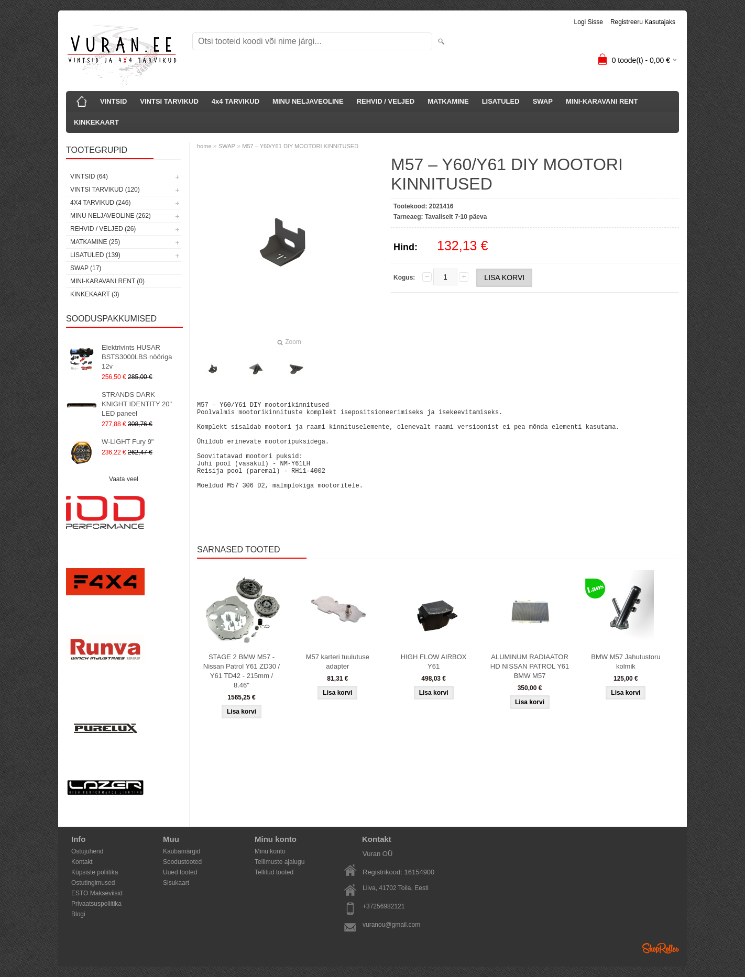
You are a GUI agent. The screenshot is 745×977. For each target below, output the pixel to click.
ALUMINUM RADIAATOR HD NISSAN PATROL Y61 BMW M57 (529, 685)
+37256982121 (383, 906)
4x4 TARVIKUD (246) (100, 202)
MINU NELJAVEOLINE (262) (110, 215)
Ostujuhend (87, 851)
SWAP (543, 101)
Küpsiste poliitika (94, 872)
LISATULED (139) (95, 255)
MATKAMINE (448, 101)
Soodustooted (182, 861)
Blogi (78, 914)
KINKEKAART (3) (94, 294)
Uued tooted (180, 872)
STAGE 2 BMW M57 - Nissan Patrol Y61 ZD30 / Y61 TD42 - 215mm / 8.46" (241, 690)
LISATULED (501, 101)
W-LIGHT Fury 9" (128, 442)
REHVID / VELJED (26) (103, 228)
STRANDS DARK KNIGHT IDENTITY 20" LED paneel (137, 404)
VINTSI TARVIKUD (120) (105, 189)
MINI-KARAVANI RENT (602, 101)
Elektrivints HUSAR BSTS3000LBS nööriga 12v (137, 356)
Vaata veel (123, 479)
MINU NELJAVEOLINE (308, 101)
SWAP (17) (85, 268)
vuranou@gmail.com (391, 924)
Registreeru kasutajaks (642, 22)
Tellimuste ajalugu (279, 861)
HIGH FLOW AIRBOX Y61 (434, 680)
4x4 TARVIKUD (235, 101)
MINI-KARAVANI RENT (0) (107, 281)
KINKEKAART (96, 122)
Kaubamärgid (181, 851)
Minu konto (270, 851)
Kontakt (82, 861)
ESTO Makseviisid (97, 893)
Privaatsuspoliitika (96, 903)
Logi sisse (588, 22)
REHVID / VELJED (386, 101)
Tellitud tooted (274, 872)
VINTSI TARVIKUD (169, 101)
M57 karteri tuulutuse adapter (337, 680)
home (204, 146)
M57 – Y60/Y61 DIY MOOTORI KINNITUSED (300, 146)
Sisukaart (176, 882)
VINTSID (113, 101)
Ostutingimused (93, 882)
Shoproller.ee (660, 948)
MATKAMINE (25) (95, 242)
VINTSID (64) (89, 176)
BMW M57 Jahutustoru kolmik (625, 680)
